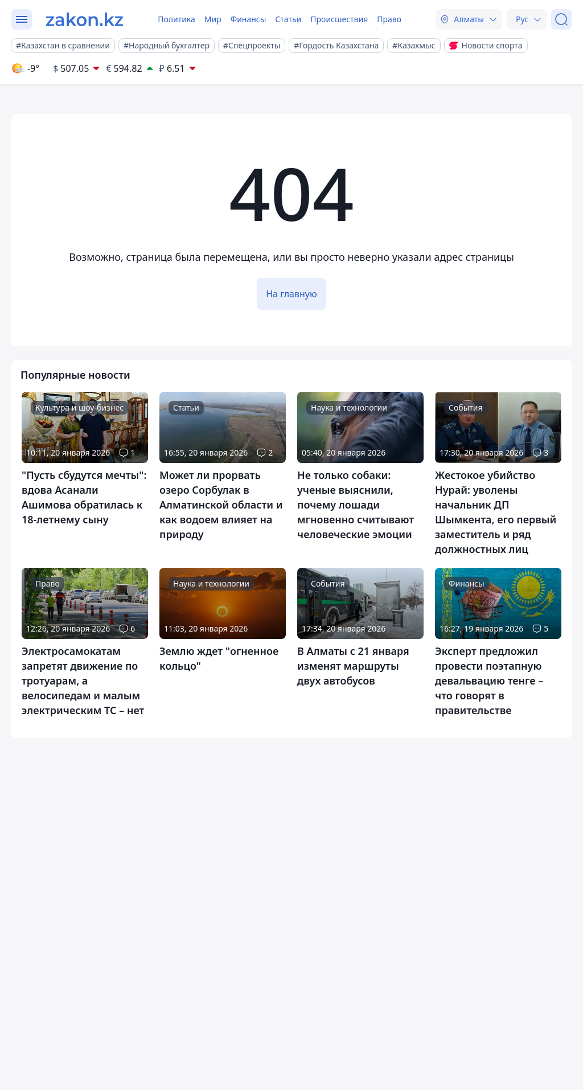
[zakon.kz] (85, 19)
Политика (176, 19)
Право (389, 19)
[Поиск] (561, 19)
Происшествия (339, 19)
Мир (212, 19)
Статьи (288, 19)
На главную (291, 294)
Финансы (248, 19)
